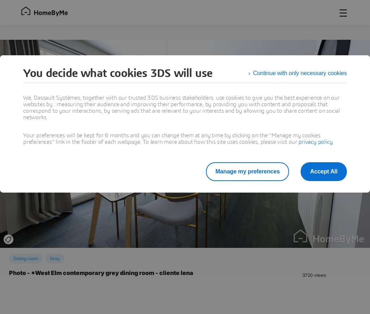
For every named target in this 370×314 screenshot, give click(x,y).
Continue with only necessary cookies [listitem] (300, 73)
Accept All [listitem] (323, 171)
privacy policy (315, 142)
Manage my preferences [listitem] (247, 171)
